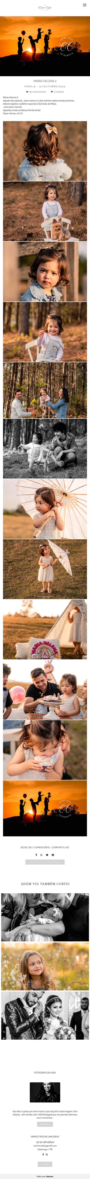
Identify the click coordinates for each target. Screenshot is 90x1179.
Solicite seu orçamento (45, 862)
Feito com (45, 1176)
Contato (45, 1164)
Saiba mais (45, 1124)
